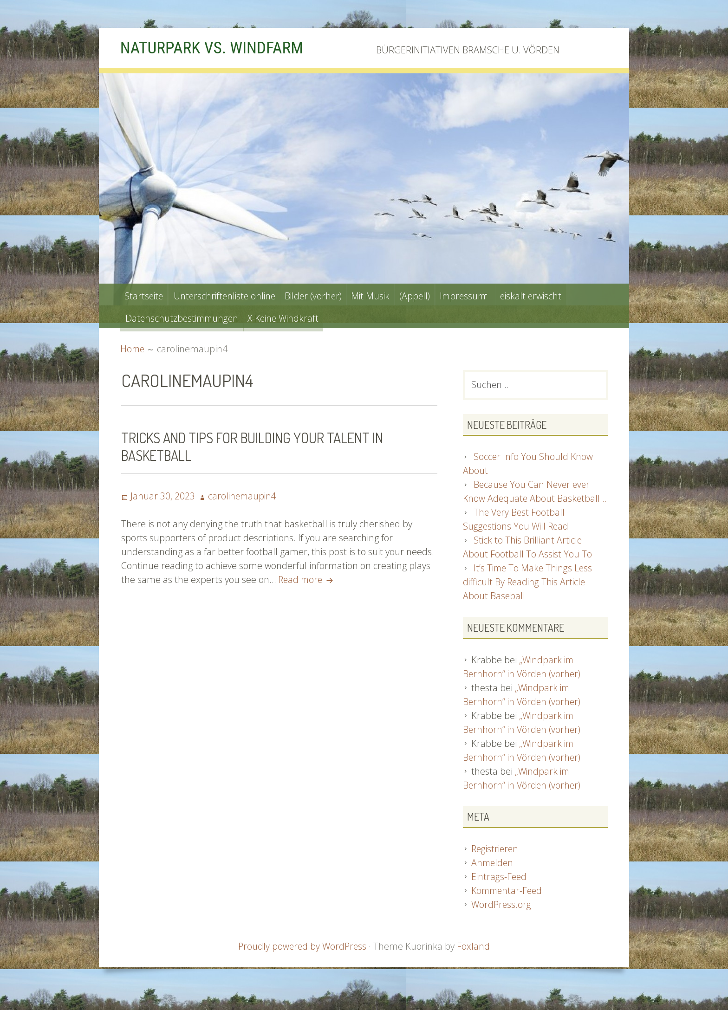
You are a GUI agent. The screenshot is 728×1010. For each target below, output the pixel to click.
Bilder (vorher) (328, 294)
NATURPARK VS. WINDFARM (218, 47)
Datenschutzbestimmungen (184, 317)
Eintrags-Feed (499, 891)
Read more (308, 579)
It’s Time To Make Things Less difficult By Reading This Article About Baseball (529, 597)
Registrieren (496, 863)
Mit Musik (390, 294)
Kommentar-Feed (508, 905)
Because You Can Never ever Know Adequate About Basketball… (527, 499)
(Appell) (440, 294)
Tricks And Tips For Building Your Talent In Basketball (256, 445)
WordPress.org (502, 919)
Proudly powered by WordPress (302, 961)
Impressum (493, 294)
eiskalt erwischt (569, 294)
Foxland (474, 961)
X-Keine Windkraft (293, 317)
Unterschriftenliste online (232, 294)
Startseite (146, 294)
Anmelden (493, 877)
